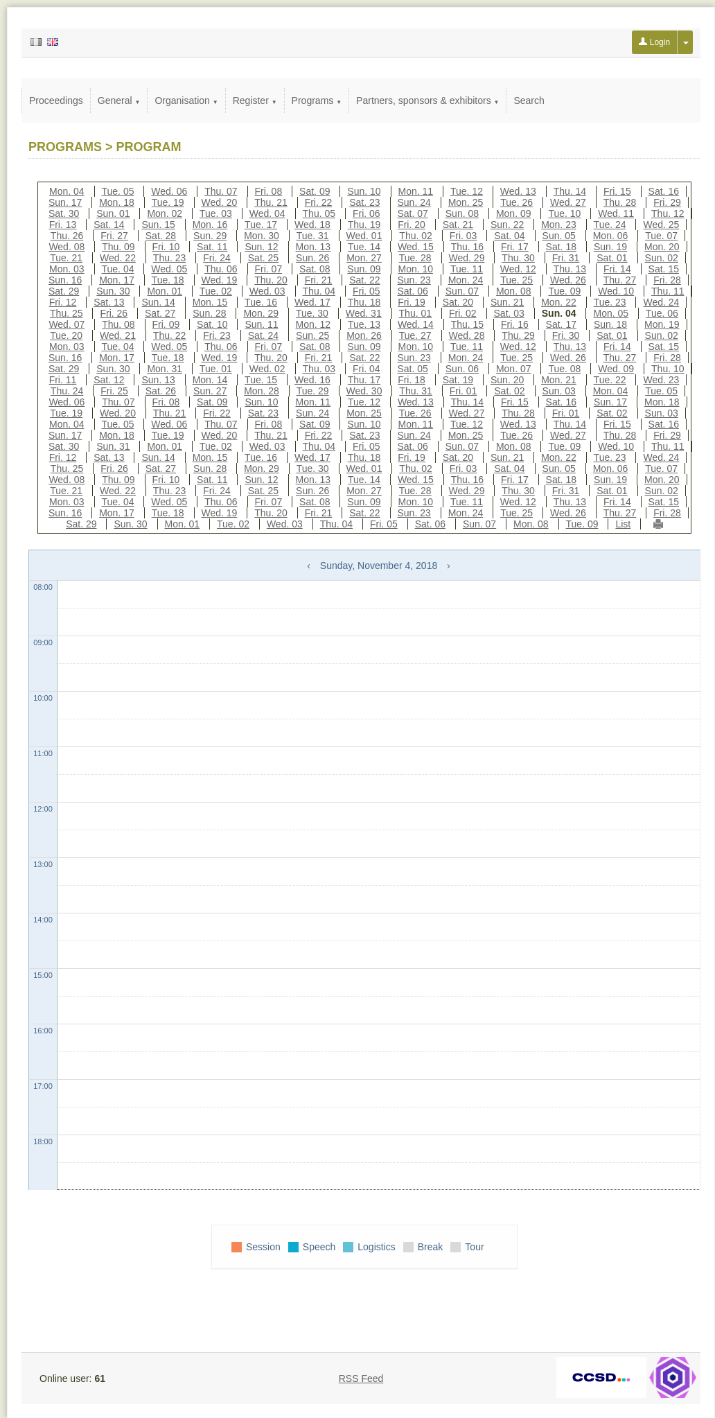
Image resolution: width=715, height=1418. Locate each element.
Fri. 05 (366, 291)
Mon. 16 (210, 224)
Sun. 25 (312, 335)
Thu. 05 (319, 213)
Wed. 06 (169, 191)
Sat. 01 (612, 257)
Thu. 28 (619, 202)
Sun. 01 (113, 213)
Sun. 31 (113, 446)
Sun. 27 (210, 390)
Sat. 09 (314, 191)
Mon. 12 (313, 324)
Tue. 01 (216, 368)
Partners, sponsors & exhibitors (427, 100)
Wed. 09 (616, 368)
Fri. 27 (114, 235)
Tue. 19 (168, 202)
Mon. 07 (513, 368)
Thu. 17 (364, 379)
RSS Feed (361, 1378)
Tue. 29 (313, 390)
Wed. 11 (616, 213)
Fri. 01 (463, 390)
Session (263, 1246)
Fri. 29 (667, 202)
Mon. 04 (67, 191)
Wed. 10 (616, 291)
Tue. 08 (564, 368)
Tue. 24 (610, 224)
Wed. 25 (661, 224)
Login (654, 42)
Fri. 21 (319, 280)
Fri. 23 (217, 335)
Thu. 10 (667, 368)
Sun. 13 (158, 379)
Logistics (376, 1246)
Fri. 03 (463, 235)
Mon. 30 (261, 235)
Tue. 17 (261, 224)
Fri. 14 (617, 268)
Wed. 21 (118, 335)
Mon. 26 (364, 335)
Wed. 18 (312, 224)
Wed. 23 (661, 379)
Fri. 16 (515, 324)
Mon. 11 (416, 191)
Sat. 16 (663, 191)
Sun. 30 (113, 291)
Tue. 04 (118, 268)
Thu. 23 (169, 257)
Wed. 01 (364, 235)
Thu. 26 (67, 235)
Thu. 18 (364, 302)
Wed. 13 (518, 191)
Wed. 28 (467, 335)
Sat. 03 (509, 313)
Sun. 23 (414, 280)
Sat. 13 (109, 302)
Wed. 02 (267, 368)
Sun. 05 (559, 235)
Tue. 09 (564, 291)
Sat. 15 (663, 268)
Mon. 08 (513, 291)
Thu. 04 (319, 291)
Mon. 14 (210, 379)
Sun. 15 (158, 224)
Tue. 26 (516, 202)
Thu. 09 (118, 246)
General (119, 100)
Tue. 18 (168, 280)
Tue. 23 (610, 302)
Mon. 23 (558, 224)
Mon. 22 (558, 302)
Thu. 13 (570, 268)
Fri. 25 (114, 390)
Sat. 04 (509, 235)
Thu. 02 (415, 235)
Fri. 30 (566, 335)
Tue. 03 (216, 213)
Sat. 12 (109, 379)
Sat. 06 (413, 291)
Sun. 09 (363, 268)
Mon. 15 (210, 302)
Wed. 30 (364, 390)
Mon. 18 (116, 202)
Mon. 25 (466, 202)
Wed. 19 (220, 280)
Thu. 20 (270, 280)
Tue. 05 (118, 191)
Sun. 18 (610, 324)
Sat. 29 (63, 291)
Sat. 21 (458, 224)
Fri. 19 (411, 302)
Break (430, 1246)
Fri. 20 (411, 224)
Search (528, 100)
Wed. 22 (118, 257)
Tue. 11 (466, 268)
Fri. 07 (269, 268)
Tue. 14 (364, 246)
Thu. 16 (467, 246)
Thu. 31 (415, 390)
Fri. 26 (113, 313)
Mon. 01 (164, 291)
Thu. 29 (518, 335)
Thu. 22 (169, 335)
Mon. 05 (610, 313)
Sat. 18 (561, 246)
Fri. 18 (411, 379)
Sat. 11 (212, 246)
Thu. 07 (220, 191)
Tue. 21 (66, 257)
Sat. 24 (263, 335)
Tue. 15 (261, 379)
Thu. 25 (66, 313)
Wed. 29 (467, 257)
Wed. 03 (267, 291)
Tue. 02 (216, 291)
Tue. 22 (610, 379)
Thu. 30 (518, 257)
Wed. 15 (416, 246)
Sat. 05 (413, 368)
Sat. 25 (263, 257)
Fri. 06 (366, 213)
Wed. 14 (416, 324)
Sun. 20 (507, 379)
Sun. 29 (210, 235)
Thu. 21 (270, 202)
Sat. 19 (458, 379)
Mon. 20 (662, 246)
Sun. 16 (65, 280)
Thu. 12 (667, 213)
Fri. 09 (166, 324)
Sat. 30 (63, 213)
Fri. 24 (217, 257)
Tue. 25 (516, 280)
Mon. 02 (164, 213)
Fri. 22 (319, 202)
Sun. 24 (414, 202)
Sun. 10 (363, 191)
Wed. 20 (220, 202)
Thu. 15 (467, 324)
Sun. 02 (661, 257)
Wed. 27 (568, 202)
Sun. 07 (462, 291)
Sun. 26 (312, 257)
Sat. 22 (364, 280)
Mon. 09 (513, 213)
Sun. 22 (507, 224)
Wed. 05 (169, 268)
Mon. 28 (261, 390)
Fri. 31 (566, 257)
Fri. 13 (63, 224)
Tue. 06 (662, 313)
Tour (474, 1246)
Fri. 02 (463, 313)
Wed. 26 (568, 280)
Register (255, 100)
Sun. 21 (507, 302)
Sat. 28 (160, 235)
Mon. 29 (261, 313)
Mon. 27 (364, 257)
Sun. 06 (462, 368)
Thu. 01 (415, 313)
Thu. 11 (667, 291)
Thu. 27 (619, 280)
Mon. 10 (416, 268)
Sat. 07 (413, 213)
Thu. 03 (319, 368)
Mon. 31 (164, 368)
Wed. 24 (661, 302)
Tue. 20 (66, 335)
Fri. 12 (63, 302)
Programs (317, 100)
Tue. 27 (415, 335)
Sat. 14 (109, 224)
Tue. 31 (313, 235)
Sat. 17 (561, 324)
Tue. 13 (364, 324)
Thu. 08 (118, 324)
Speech (319, 1246)
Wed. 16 (312, 379)
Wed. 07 (66, 324)
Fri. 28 (667, 280)
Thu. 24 (67, 390)
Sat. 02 (509, 390)
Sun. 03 (559, 390)
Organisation (186, 100)
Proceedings (56, 100)
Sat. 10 (212, 324)
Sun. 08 (462, 213)
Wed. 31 (364, 313)
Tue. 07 (661, 235)
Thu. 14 (570, 191)
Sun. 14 (158, 302)
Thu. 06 (220, 268)
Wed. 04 (267, 213)
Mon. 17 (116, 280)
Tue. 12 (466, 191)
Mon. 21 (558, 379)
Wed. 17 (312, 302)
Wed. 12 (518, 268)
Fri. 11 (63, 379)
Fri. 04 (366, 368)
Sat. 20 (458, 302)
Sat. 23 (364, 202)
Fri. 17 (515, 246)
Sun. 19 (610, 246)
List (622, 523)
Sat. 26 (160, 390)
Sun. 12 (261, 246)
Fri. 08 (269, 191)
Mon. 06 (610, 235)
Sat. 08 (314, 268)
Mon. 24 (466, 280)
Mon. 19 (662, 324)
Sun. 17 (65, 202)
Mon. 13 (313, 246)
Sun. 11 (261, 324)
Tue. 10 (564, 213)
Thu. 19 (364, 224)
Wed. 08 (66, 246)
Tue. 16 (261, 302)
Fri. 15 (617, 191)
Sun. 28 (209, 313)
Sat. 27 (160, 313)
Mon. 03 (67, 268)
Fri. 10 (166, 246)
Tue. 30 (312, 313)
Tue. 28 (415, 257)
